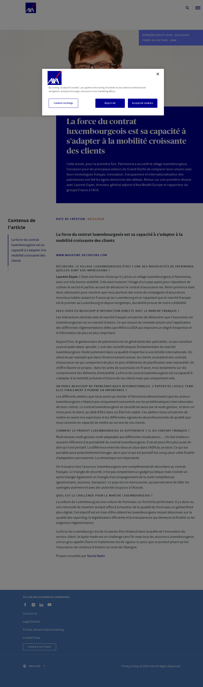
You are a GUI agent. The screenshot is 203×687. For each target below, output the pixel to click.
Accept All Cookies (142, 103)
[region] (103, 92)
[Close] (158, 74)
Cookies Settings (63, 103)
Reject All (110, 103)
